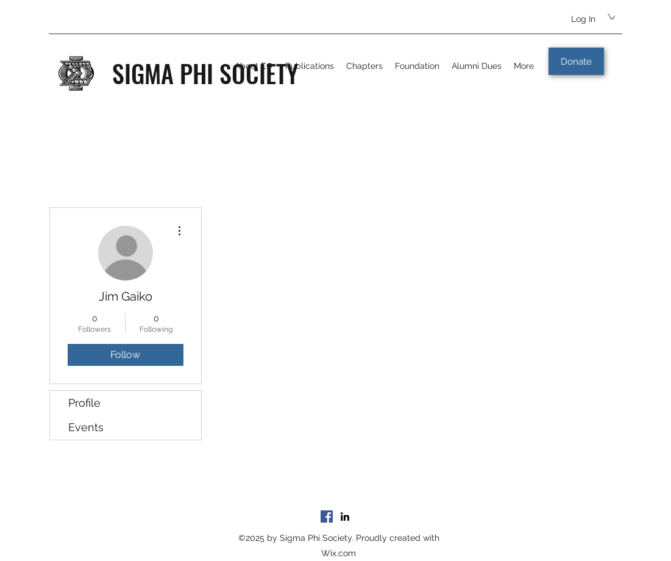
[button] (611, 16)
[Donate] (576, 61)
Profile (84, 402)
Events (86, 427)
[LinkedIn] (345, 516)
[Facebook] (327, 516)
